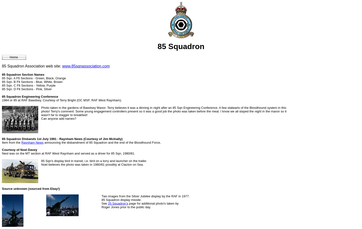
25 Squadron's (118, 203)
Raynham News (32, 142)
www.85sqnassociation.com (86, 66)
